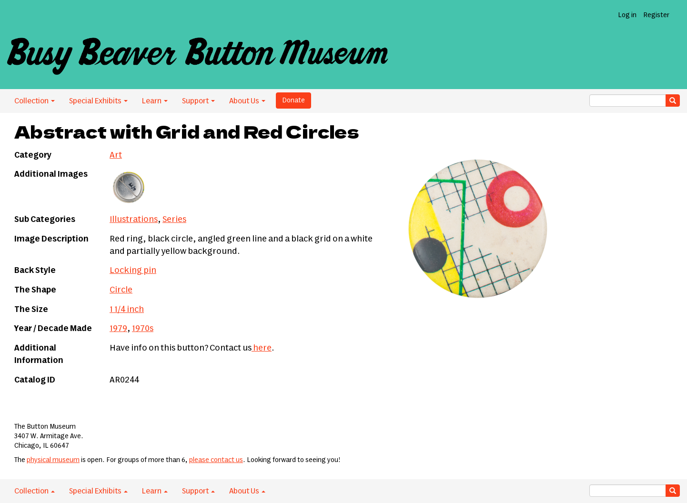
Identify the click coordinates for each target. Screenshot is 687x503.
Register (656, 15)
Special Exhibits (98, 101)
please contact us (216, 460)
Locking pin (133, 270)
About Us (247, 101)
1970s (142, 328)
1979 (118, 328)
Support (198, 101)
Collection (34, 101)
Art (116, 155)
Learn (155, 101)
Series (174, 219)
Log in (627, 15)
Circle (121, 290)
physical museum (53, 460)
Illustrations (134, 219)
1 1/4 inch (127, 309)
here (262, 348)
